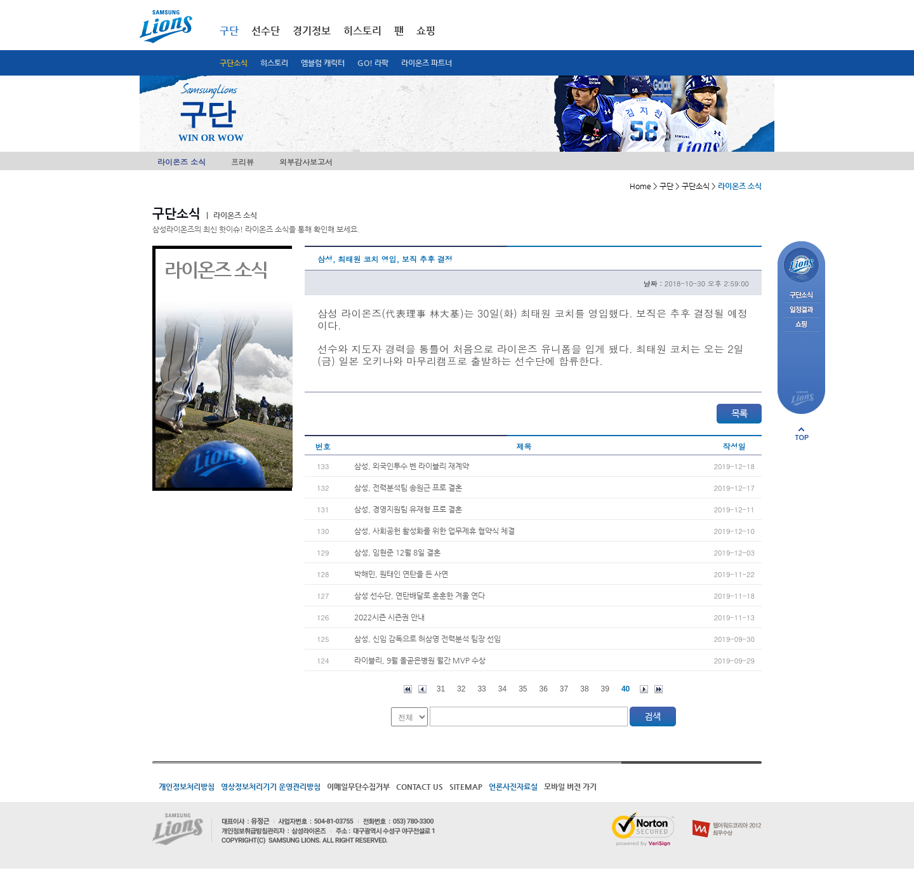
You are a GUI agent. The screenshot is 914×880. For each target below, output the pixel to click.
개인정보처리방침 (187, 786)
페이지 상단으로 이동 (802, 433)
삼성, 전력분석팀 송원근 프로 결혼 (408, 487)
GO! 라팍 (372, 62)
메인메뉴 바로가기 (0, 0)
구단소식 (234, 62)
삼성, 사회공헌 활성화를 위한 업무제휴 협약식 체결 (434, 530)
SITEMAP (465, 786)
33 (481, 688)
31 (441, 688)
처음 (408, 689)
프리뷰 (242, 161)
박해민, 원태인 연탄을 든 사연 (401, 574)
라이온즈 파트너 (426, 62)
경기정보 (312, 31)
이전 (422, 689)
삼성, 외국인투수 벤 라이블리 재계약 (411, 466)
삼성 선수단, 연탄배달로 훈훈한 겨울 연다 (419, 595)
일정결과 (801, 310)
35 (523, 688)
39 (605, 688)
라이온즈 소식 (181, 161)
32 (461, 688)
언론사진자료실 (513, 786)
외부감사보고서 (306, 161)
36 (544, 688)
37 (564, 688)
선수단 (265, 31)
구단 (229, 31)
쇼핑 (425, 31)
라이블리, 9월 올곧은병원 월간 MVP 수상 (420, 660)
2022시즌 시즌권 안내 (389, 617)
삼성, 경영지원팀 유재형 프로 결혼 (408, 509)
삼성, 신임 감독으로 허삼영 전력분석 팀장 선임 (427, 638)
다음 (644, 689)
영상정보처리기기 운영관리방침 (271, 786)
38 (584, 688)
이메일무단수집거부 (358, 786)
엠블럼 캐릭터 (323, 62)
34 (502, 688)
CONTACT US (419, 786)
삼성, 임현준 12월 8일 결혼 (397, 552)
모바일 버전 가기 (570, 786)
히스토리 (274, 62)
